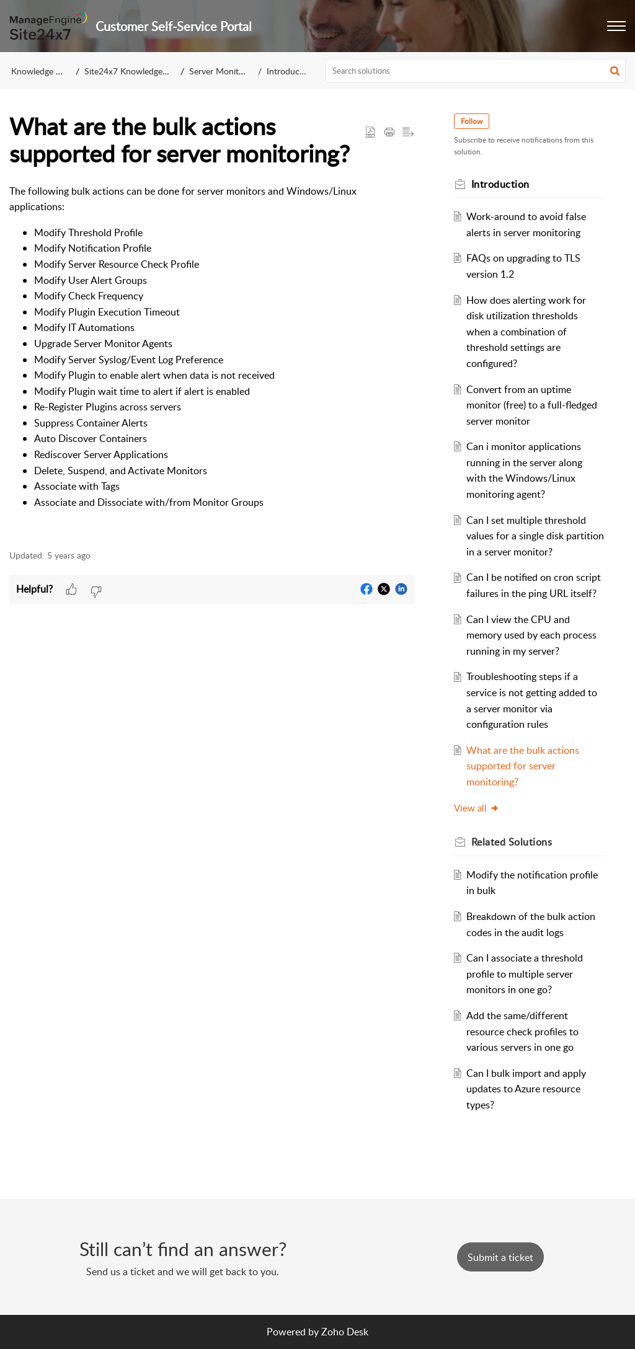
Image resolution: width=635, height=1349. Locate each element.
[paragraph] (211, 360)
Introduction (290, 71)
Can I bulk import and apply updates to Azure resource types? (526, 1089)
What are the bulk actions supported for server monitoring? (522, 766)
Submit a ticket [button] (500, 1257)
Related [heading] (512, 842)
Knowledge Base (42, 71)
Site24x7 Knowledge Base (133, 71)
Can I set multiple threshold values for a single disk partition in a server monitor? (535, 536)
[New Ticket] (500, 1257)
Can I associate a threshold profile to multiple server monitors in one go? (524, 973)
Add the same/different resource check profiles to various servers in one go (522, 1031)
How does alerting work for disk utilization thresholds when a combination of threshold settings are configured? (526, 331)
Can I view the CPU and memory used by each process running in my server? (531, 635)
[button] (616, 26)
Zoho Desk (344, 1331)
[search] (476, 70)
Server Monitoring (223, 71)
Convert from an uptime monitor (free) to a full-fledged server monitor (531, 405)
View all (476, 808)
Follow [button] (471, 121)
